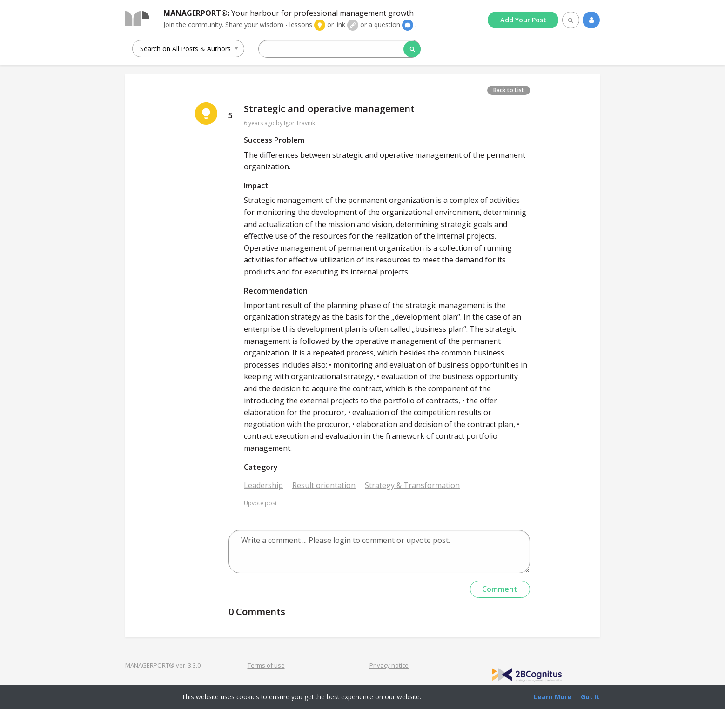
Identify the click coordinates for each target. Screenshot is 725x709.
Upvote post (260, 503)
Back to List (508, 90)
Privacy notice (389, 665)
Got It (590, 696)
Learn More (552, 696)
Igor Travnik (299, 123)
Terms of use (266, 665)
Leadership (263, 485)
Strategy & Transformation (412, 485)
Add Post (523, 19)
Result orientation (324, 485)
